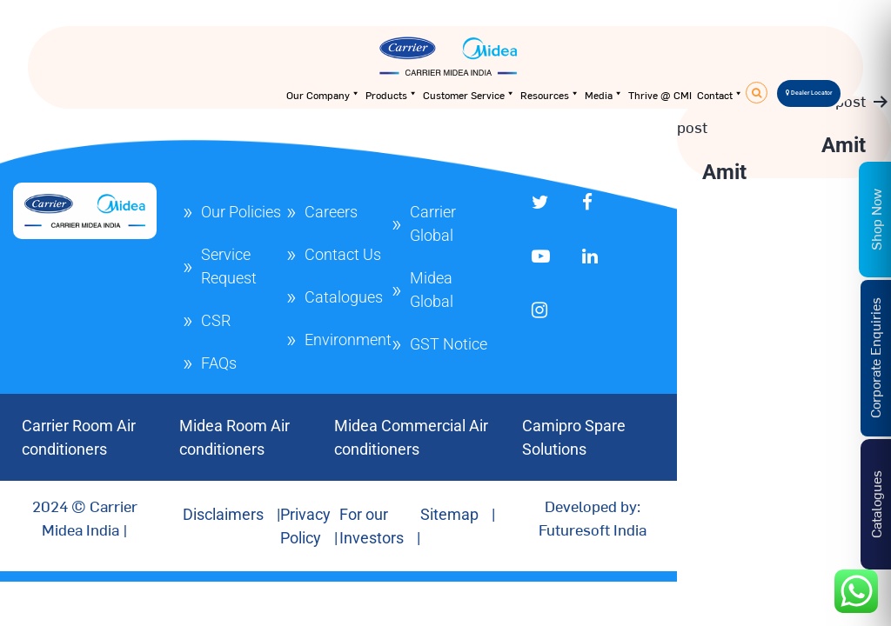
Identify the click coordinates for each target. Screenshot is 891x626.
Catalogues (344, 297)
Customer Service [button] (469, 95)
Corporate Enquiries (874, 357)
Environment (348, 339)
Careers (331, 212)
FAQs (219, 363)
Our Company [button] (323, 95)
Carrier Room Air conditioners (79, 437)
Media (604, 95)
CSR (216, 320)
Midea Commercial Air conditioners (411, 437)
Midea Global (431, 289)
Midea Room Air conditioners (234, 437)
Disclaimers (223, 514)
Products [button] (391, 95)
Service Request (229, 266)
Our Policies (241, 212)
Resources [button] (549, 95)
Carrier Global (433, 223)
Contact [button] (720, 95)
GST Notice (448, 344)
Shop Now (875, 219)
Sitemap (449, 514)
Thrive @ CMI (660, 95)
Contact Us (343, 254)
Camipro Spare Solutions (574, 437)
